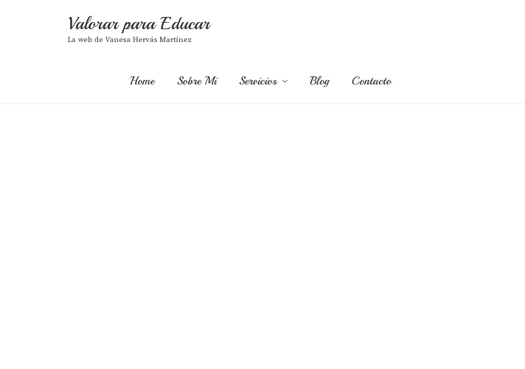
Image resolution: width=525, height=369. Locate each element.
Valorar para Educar (139, 23)
